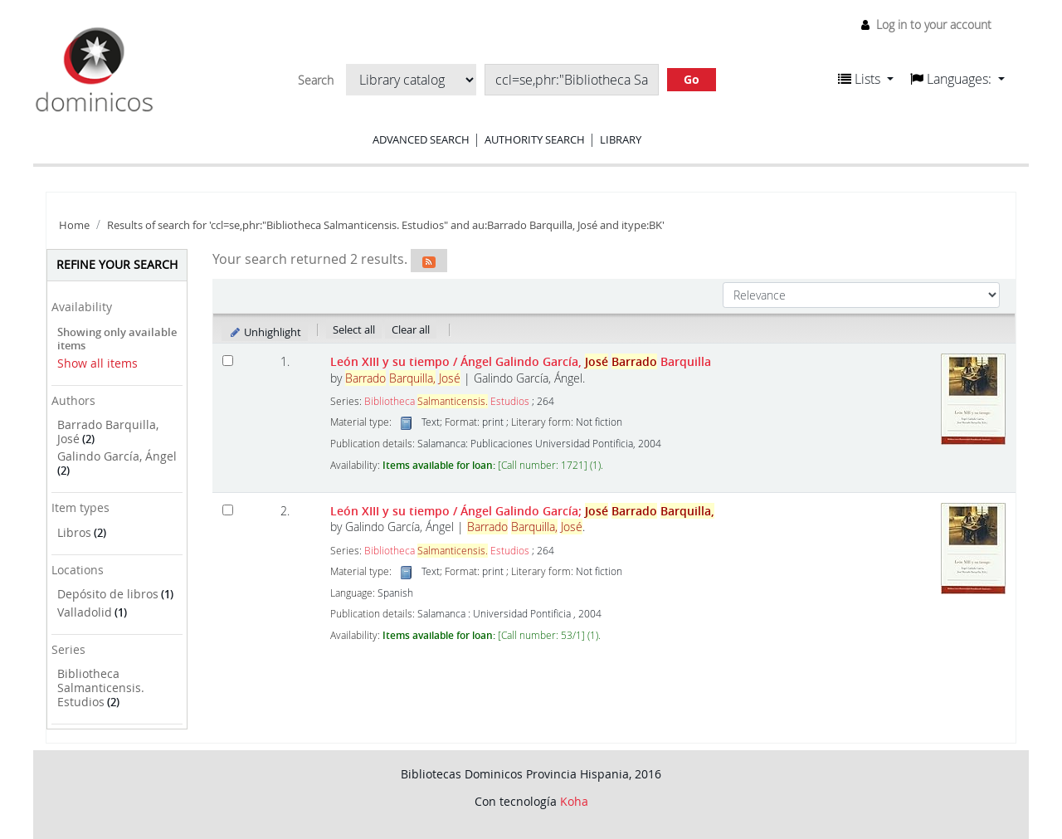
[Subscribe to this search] (429, 260)
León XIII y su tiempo (520, 361)
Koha (574, 801)
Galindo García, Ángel (117, 456)
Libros (74, 532)
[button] (866, 79)
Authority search (535, 139)
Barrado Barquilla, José (107, 431)
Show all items (97, 363)
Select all (354, 329)
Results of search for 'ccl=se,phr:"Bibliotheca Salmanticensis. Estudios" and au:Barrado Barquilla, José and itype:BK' (386, 225)
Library (620, 139)
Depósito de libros (107, 594)
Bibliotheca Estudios (446, 401)
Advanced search (421, 139)
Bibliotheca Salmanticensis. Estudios (100, 687)
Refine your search (117, 264)
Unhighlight (265, 331)
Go (691, 79)
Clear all (411, 329)
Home (74, 225)
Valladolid (84, 612)
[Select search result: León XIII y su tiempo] (227, 360)
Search (316, 80)
